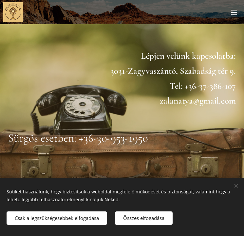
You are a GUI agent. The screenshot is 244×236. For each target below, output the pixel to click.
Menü (234, 12)
